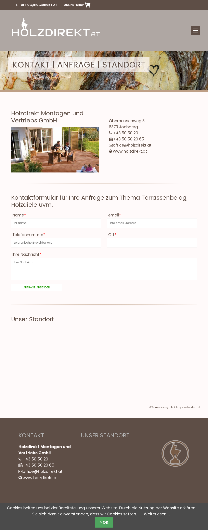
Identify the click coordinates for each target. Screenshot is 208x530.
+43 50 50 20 (125, 133)
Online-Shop (77, 4)
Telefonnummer (28, 235)
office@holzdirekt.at (36, 5)
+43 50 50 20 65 (128, 139)
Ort (111, 235)
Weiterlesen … (157, 514)
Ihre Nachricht (26, 254)
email (114, 215)
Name (18, 215)
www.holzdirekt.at (130, 151)
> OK (104, 522)
